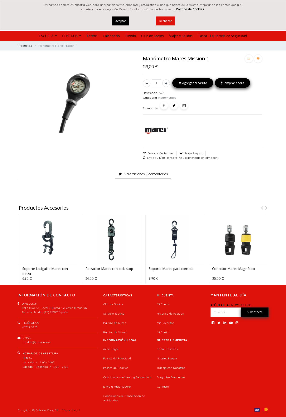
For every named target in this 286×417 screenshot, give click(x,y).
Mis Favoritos (165, 323)
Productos (25, 46)
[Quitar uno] (146, 83)
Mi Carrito (163, 332)
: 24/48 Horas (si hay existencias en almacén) (187, 158)
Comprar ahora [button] (232, 83)
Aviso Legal (110, 349)
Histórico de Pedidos (170, 313)
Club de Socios (113, 304)
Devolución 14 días (160, 153)
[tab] (143, 174)
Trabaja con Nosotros (171, 367)
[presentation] (261, 208)
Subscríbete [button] (255, 312)
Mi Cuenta (163, 304)
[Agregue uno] (166, 83)
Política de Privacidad (117, 358)
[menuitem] (91, 36)
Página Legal (71, 410)
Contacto (163, 386)
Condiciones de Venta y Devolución (127, 377)
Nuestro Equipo (167, 358)
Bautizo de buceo (114, 323)
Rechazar (165, 21)
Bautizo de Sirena (114, 332)
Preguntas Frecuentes (171, 377)
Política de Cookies (115, 367)
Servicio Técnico (114, 313)
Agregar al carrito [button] (192, 83)
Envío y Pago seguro (117, 386)
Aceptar (120, 21)
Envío (150, 158)
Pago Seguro (193, 153)
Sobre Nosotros (167, 349)
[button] (249, 58)
